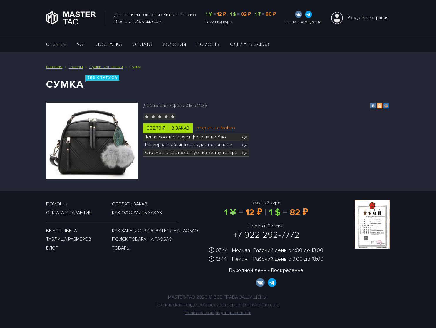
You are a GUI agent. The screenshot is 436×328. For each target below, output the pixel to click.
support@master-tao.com (253, 305)
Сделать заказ (249, 44)
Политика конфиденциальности (218, 313)
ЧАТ (81, 44)
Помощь (208, 44)
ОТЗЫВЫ (56, 44)
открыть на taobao (215, 128)
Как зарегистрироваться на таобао (155, 231)
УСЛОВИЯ (174, 44)
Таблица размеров (68, 239)
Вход (352, 18)
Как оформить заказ (137, 213)
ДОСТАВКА (109, 44)
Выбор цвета (61, 231)
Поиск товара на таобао (142, 239)
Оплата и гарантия (69, 213)
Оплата (142, 44)
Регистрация (375, 18)
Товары (121, 248)
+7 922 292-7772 (266, 235)
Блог (52, 248)
